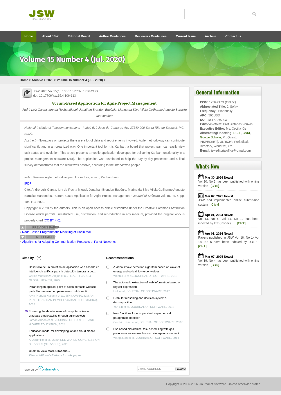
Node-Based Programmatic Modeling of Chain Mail (56, 232)
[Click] (215, 186)
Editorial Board (79, 36)
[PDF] (28, 183)
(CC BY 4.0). (52, 220)
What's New (207, 166)
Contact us (233, 36)
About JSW (50, 36)
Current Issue (186, 36)
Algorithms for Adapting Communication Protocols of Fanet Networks (69, 241)
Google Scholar (210, 137)
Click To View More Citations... (49, 351)
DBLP (237, 133)
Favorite (180, 369)
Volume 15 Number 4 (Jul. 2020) (80, 80)
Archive (210, 36)
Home (28, 36)
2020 (50, 80)
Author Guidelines (112, 36)
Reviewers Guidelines (151, 36)
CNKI (246, 133)
